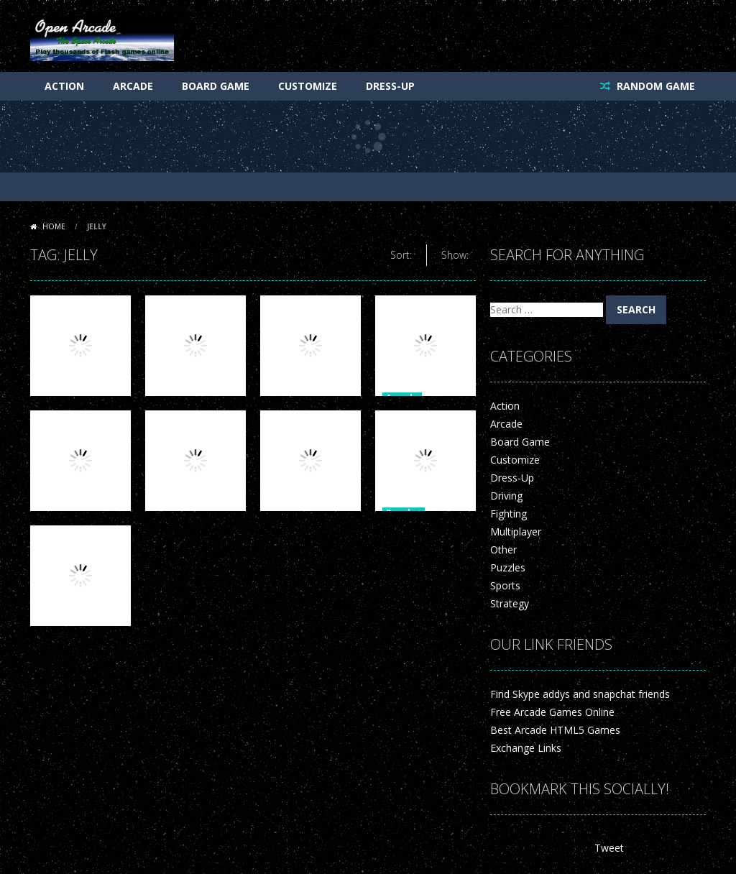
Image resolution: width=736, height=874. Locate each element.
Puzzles (507, 567)
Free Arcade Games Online (552, 712)
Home (54, 226)
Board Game (215, 86)
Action (64, 86)
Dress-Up (390, 86)
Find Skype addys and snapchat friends (580, 694)
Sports (505, 585)
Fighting (508, 513)
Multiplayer (515, 531)
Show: (455, 255)
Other (503, 549)
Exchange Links (525, 748)
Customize (307, 86)
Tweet (609, 848)
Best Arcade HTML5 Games (555, 730)
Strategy (509, 603)
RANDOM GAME (654, 86)
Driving (506, 495)
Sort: (401, 255)
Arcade (133, 86)
